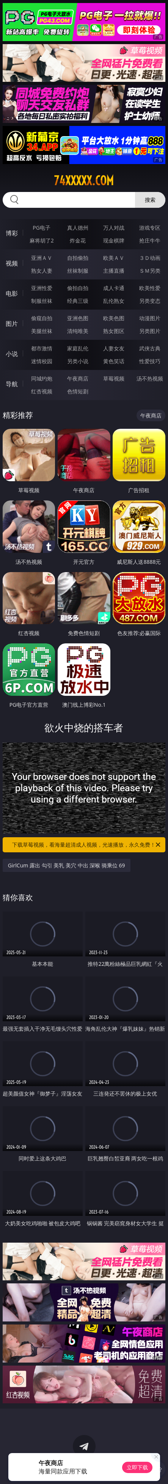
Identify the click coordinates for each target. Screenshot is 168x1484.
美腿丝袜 (41, 331)
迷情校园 (41, 361)
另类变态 (149, 300)
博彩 (12, 233)
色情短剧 (77, 391)
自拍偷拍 (77, 257)
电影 (12, 293)
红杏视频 (41, 391)
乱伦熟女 (113, 300)
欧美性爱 (149, 288)
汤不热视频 (150, 378)
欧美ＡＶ (113, 257)
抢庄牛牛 (149, 240)
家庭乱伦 (77, 348)
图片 (12, 323)
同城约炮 (41, 378)
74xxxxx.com (84, 180)
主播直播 (113, 270)
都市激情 (41, 348)
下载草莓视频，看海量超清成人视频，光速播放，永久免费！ (87, 844)
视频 (12, 263)
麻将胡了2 (42, 240)
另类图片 (149, 331)
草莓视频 (113, 378)
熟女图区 (113, 331)
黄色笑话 (113, 361)
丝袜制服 (77, 270)
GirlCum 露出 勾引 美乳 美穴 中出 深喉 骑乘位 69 (66, 865)
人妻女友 (113, 348)
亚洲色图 (77, 318)
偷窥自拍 (41, 318)
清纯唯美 (77, 331)
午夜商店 (77, 378)
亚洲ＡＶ (41, 257)
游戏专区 (149, 227)
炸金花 (78, 240)
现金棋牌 (113, 240)
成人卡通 (113, 288)
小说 (12, 354)
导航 (12, 384)
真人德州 (77, 227)
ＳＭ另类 (149, 270)
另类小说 (77, 361)
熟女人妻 (41, 270)
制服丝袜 (41, 300)
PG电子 (41, 227)
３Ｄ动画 (149, 257)
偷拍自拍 (77, 288)
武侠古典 (149, 348)
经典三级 (77, 300)
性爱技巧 (149, 361)
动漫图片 (149, 318)
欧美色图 (113, 318)
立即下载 (137, 1467)
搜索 (150, 199)
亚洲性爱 (41, 288)
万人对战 (113, 227)
